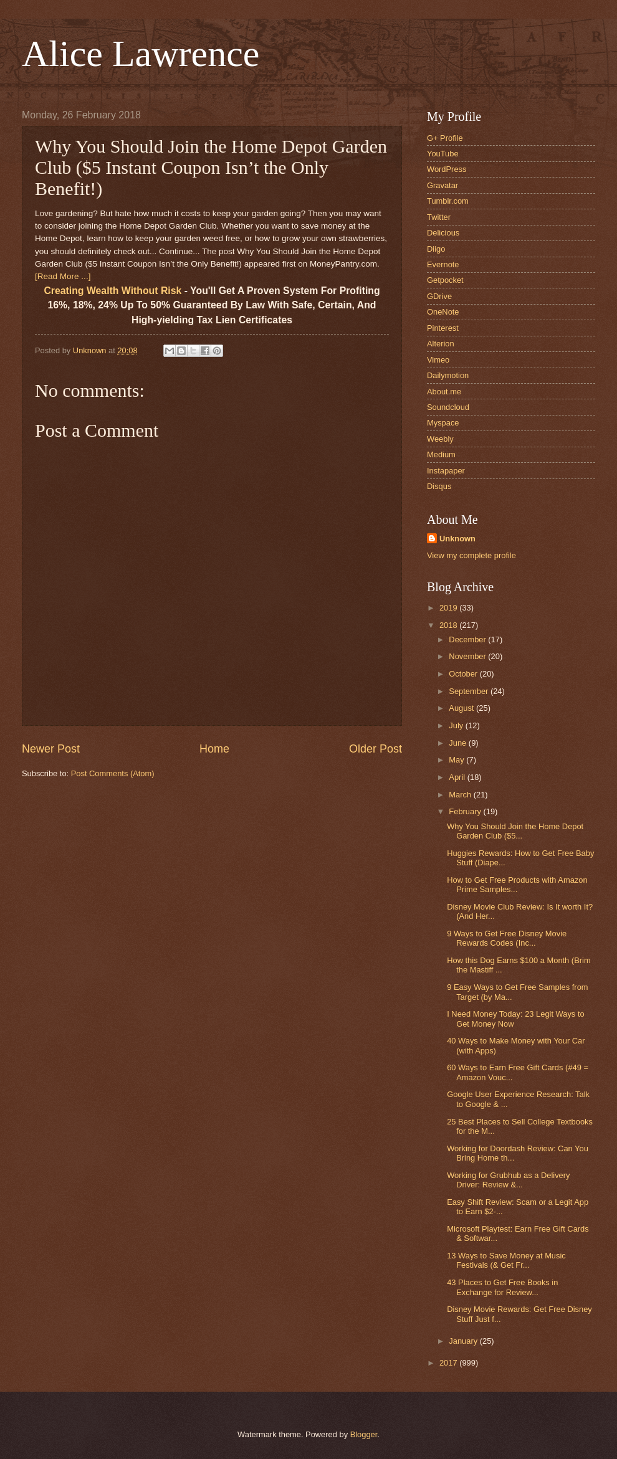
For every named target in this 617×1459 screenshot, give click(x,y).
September (469, 691)
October (464, 673)
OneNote (443, 311)
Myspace (443, 422)
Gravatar (442, 185)
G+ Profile (445, 138)
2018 (449, 625)
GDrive (439, 296)
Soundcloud (448, 407)
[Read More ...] (62, 276)
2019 (449, 607)
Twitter (439, 217)
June (459, 743)
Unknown (457, 538)
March (461, 794)
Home (214, 749)
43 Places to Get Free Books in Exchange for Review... (502, 1287)
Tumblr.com (448, 201)
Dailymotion (448, 375)
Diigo (436, 249)
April (458, 777)
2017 (449, 1362)
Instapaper (446, 470)
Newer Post (51, 749)
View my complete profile (471, 555)
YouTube (443, 153)
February (466, 811)
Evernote (443, 264)
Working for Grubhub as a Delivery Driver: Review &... (508, 1180)
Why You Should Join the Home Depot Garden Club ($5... (515, 831)
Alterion (440, 343)
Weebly (440, 439)
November (468, 656)
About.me (444, 391)
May (457, 759)
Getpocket (445, 280)
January (464, 1341)
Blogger (364, 1434)
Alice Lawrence (140, 53)
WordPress (446, 169)
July (457, 725)
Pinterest (443, 328)
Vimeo (438, 359)
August (462, 708)
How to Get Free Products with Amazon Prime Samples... (517, 884)
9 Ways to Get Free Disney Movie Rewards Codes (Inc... (507, 938)
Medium (441, 454)
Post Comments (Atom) (113, 773)
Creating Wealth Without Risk (112, 290)
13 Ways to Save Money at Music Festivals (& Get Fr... (506, 1260)
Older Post (375, 749)
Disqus (439, 486)
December (468, 639)
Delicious (443, 232)
